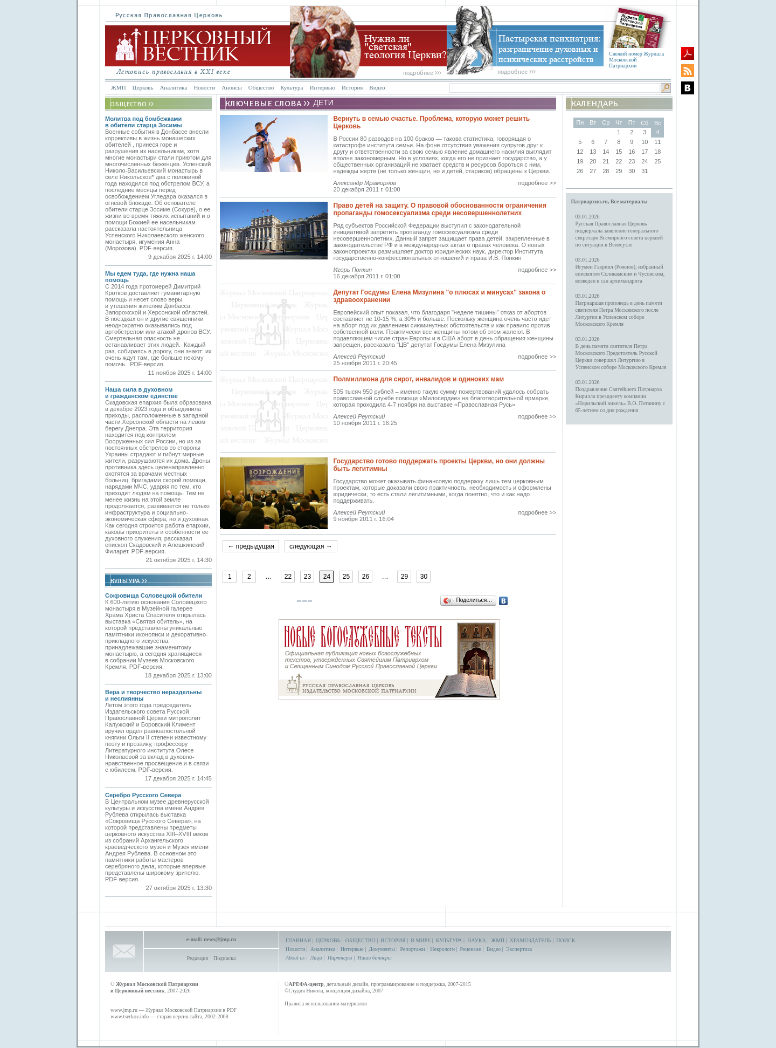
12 (580, 151)
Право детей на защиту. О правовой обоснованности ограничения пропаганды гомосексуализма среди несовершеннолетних (439, 209)
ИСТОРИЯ (393, 940)
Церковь (143, 87)
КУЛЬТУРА (449, 940)
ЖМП (118, 87)
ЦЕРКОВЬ (328, 940)
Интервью (322, 87)
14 (605, 151)
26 (365, 576)
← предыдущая (250, 546)
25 (346, 576)
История (352, 87)
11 (657, 142)
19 (580, 161)
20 (593, 161)
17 (644, 151)
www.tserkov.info (129, 1016)
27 (593, 171)
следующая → (310, 546)
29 (404, 576)
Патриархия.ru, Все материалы (609, 201)
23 (307, 576)
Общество (261, 87)
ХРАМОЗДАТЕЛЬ (530, 940)
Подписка (224, 958)
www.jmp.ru (123, 1010)
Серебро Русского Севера (143, 795)
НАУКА (476, 940)
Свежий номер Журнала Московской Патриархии (636, 60)
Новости (204, 87)
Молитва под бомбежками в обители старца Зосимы (143, 121)
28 (605, 171)
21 (605, 161)
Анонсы (231, 87)
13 (593, 151)
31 (644, 171)
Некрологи (442, 949)
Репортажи (412, 949)
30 (423, 576)
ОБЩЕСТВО (360, 940)
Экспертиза (519, 949)
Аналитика (173, 87)
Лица (316, 958)
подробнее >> (537, 183)
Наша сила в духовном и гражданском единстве (141, 392)
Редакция (197, 958)
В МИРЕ (421, 940)
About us (295, 958)
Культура (291, 87)
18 (657, 151)
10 (644, 142)
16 (631, 151)
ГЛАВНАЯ (298, 940)
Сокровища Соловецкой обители (154, 595)
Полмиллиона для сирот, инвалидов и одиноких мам (418, 379)
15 (618, 151)
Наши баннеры (374, 958)
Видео (377, 87)
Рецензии (471, 949)
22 (288, 576)
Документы (382, 949)
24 (644, 161)
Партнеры (340, 958)
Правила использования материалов (326, 1003)
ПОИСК (565, 940)
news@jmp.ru (220, 939)
